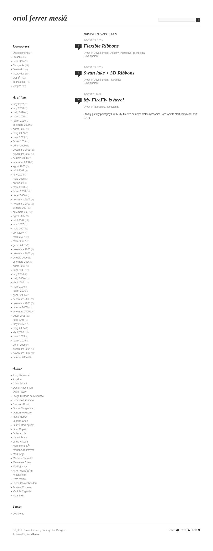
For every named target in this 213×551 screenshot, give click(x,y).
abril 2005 (18, 332)
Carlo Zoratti (20, 383)
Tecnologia (139, 52)
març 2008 (19, 187)
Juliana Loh (19, 433)
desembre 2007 (21, 199)
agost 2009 (19, 129)
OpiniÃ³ (17, 77)
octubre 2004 (20, 357)
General (17, 69)
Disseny (114, 52)
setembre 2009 (21, 124)
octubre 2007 (20, 207)
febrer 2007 (19, 241)
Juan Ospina (20, 429)
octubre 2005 (20, 307)
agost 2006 (19, 266)
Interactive (125, 52)
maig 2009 (19, 133)
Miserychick (19, 474)
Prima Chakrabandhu (25, 483)
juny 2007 (18, 224)
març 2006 (19, 286)
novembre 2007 (21, 203)
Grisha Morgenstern (24, 408)
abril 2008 (18, 183)
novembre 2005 (21, 303)
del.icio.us (18, 513)
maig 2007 (19, 228)
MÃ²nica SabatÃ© (23, 458)
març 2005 (19, 336)
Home (171, 530)
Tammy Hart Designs (53, 530)
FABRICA (18, 61)
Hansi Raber (20, 416)
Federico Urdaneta (23, 400)
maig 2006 (19, 278)
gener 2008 (19, 195)
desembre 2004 (21, 348)
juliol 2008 (18, 170)
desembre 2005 (21, 299)
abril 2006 (18, 282)
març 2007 (19, 236)
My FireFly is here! (104, 99)
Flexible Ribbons (101, 46)
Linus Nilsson (20, 441)
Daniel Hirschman (23, 387)
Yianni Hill (18, 495)
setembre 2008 (21, 162)
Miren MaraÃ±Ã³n (23, 470)
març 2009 (19, 137)
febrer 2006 (19, 290)
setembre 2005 (21, 311)
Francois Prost (21, 404)
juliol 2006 (18, 270)
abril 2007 (18, 232)
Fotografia (18, 65)
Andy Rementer (21, 375)
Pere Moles (19, 479)
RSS (183, 530)
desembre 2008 (21, 149)
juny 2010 (18, 108)
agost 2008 (19, 166)
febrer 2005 (19, 340)
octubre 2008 (20, 158)
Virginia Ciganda (22, 491)
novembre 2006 (21, 253)
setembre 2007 (21, 212)
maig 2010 (19, 112)
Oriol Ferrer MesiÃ (41, 18)
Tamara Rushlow (22, 487)
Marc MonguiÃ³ (21, 445)
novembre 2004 (21, 353)
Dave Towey (20, 391)
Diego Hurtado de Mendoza (28, 396)
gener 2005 (19, 344)
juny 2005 (18, 324)
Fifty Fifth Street (22, 530)
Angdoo (17, 379)
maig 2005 (19, 328)
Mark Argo (18, 454)
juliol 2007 (18, 220)
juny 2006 (18, 274)
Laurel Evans (20, 437)
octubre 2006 (20, 257)
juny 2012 (18, 104)
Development (101, 52)
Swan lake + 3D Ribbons (109, 73)
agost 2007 (19, 216)
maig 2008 (19, 178)
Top (194, 530)
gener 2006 (19, 295)
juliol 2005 (18, 319)
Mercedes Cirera (22, 462)
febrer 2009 (19, 141)
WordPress (33, 534)
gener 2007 (19, 245)
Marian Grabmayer (23, 450)
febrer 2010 (19, 120)
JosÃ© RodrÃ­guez (23, 425)
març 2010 (19, 116)
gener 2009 (19, 145)
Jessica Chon (20, 420)
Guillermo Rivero (22, 412)
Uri (88, 52)
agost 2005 (19, 315)
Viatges (17, 86)
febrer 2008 (19, 191)
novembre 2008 (21, 153)
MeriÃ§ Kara (20, 466)
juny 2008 (18, 174)
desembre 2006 (21, 249)
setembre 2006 (21, 261)
